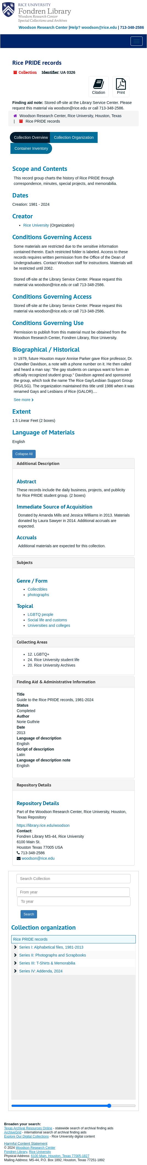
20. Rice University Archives (51, 665)
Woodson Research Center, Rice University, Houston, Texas (70, 116)
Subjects (25, 562)
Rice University (36, 225)
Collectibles (37, 589)
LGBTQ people (40, 614)
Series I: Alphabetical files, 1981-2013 (51, 947)
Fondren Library (15, 1152)
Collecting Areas (32, 642)
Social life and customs (47, 620)
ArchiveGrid (12, 1132)
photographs (38, 595)
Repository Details (34, 785)
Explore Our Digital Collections (26, 1136)
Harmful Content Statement (25, 1143)
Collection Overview (31, 137)
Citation (98, 86)
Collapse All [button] (24, 454)
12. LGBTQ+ (38, 654)
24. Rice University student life (53, 660)
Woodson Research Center (43, 27)
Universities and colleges (49, 625)
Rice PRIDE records (30, 939)
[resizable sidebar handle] (73, 1106)
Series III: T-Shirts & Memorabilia (47, 963)
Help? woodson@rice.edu (93, 27)
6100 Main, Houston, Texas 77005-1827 (60, 1156)
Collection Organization (74, 137)
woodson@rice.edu (38, 858)
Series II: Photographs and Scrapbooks (52, 955)
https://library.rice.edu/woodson (43, 825)
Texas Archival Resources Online (28, 1128)
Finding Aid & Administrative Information (56, 682)
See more (24, 399)
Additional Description (38, 463)
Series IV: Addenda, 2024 (41, 971)
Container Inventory (31, 148)
